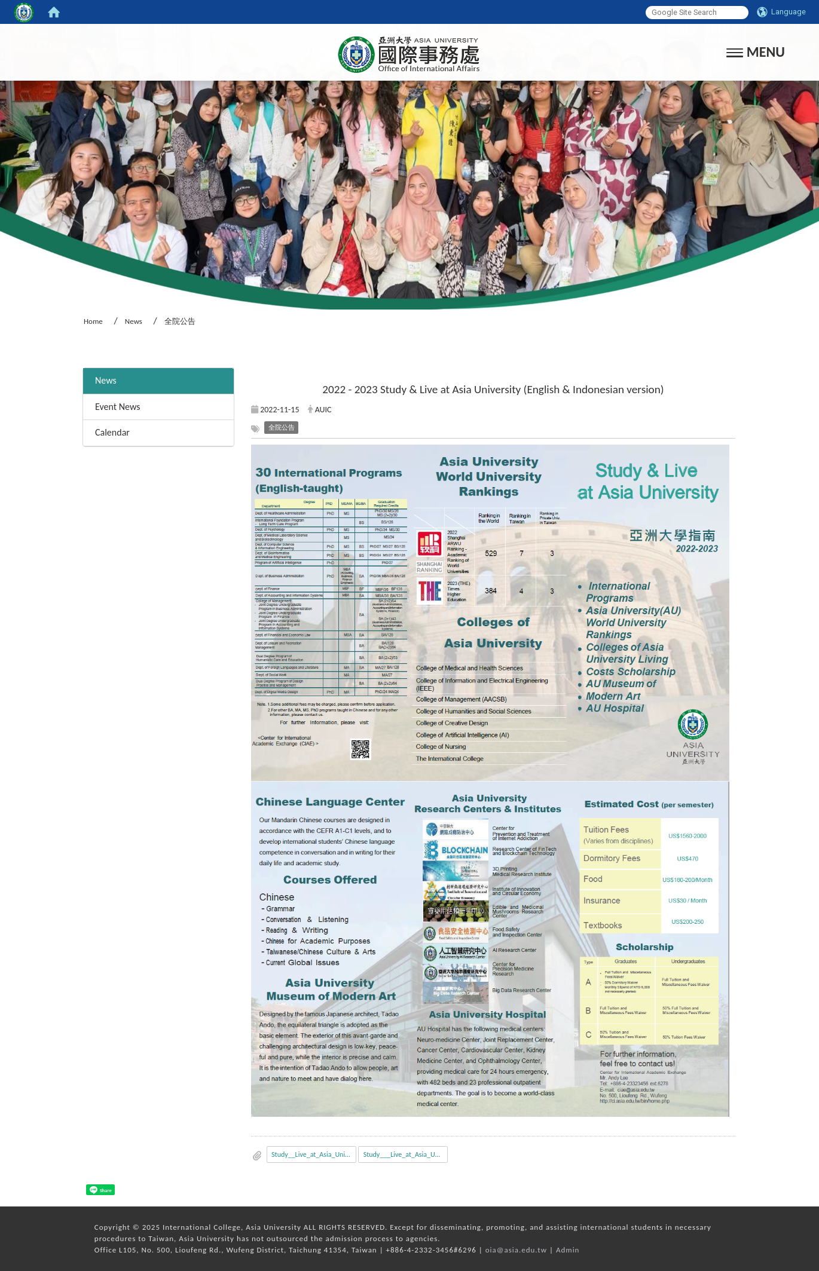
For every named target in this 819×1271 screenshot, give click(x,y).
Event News (117, 406)
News (133, 321)
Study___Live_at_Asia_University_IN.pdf (405, 1154)
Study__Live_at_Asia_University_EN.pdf (313, 1154)
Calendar (112, 432)
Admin (568, 1249)
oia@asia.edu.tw (516, 1249)
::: (78, 351)
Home (93, 321)
